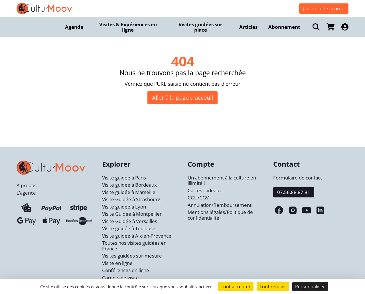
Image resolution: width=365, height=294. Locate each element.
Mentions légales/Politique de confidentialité (220, 215)
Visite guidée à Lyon (124, 206)
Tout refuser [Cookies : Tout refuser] (272, 286)
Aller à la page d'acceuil (182, 97)
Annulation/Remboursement (220, 205)
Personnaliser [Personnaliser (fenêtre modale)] (310, 286)
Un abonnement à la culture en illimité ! (222, 180)
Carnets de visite (120, 277)
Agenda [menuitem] (74, 27)
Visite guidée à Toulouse (128, 228)
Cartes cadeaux (205, 190)
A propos (26, 185)
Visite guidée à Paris (124, 177)
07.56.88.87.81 (293, 192)
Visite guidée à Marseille (128, 192)
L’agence (26, 192)
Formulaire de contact (297, 177)
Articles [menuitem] (248, 27)
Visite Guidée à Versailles (129, 221)
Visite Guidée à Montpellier (132, 214)
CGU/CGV (198, 197)
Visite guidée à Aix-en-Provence (136, 235)
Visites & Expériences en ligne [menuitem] (128, 27)
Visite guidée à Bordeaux (129, 184)
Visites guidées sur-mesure (132, 255)
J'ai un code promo (323, 8)
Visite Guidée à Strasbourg (131, 199)
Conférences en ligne (125, 270)
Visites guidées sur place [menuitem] (200, 27)
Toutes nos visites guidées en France (134, 246)
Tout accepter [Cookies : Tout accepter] (236, 286)
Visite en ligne (117, 263)
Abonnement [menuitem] (284, 27)
